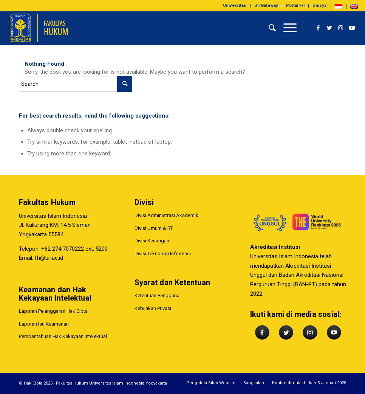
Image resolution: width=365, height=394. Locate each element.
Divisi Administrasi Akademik (166, 215)
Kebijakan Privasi (153, 308)
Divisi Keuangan (152, 241)
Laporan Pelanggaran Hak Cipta (53, 311)
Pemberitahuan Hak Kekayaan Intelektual (63, 336)
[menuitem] (235, 6)
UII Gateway (266, 5)
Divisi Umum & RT (154, 228)
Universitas (234, 5)
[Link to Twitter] (329, 28)
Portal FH (295, 5)
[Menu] (286, 28)
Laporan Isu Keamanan (44, 324)
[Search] (268, 28)
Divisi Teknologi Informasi (163, 253)
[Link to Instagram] (340, 28)
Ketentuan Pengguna (157, 295)
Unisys (319, 5)
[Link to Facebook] (318, 28)
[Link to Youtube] (352, 28)
